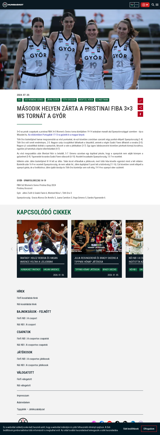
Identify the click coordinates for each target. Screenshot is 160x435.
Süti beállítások (131, 428)
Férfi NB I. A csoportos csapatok (33, 338)
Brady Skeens (109, 269)
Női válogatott (24, 385)
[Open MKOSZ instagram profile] (140, 107)
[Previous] (12, 249)
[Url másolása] (140, 100)
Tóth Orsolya (69, 100)
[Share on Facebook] (140, 114)
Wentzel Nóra (86, 100)
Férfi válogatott (24, 379)
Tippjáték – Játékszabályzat (31, 409)
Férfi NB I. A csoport (27, 318)
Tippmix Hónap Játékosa (87, 269)
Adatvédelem (23, 402)
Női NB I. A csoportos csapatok (32, 344)
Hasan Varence (51, 269)
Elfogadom (149, 428)
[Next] (148, 249)
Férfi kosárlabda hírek (27, 298)
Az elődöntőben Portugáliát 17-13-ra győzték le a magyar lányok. (56, 134)
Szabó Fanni (102, 100)
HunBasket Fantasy (30, 269)
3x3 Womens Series (34, 100)
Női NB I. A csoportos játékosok (32, 365)
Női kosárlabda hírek (27, 304)
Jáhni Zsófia (53, 100)
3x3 (19, 100)
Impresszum (23, 395)
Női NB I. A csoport (26, 324)
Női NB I (133, 269)
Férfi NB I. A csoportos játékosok (33, 358)
